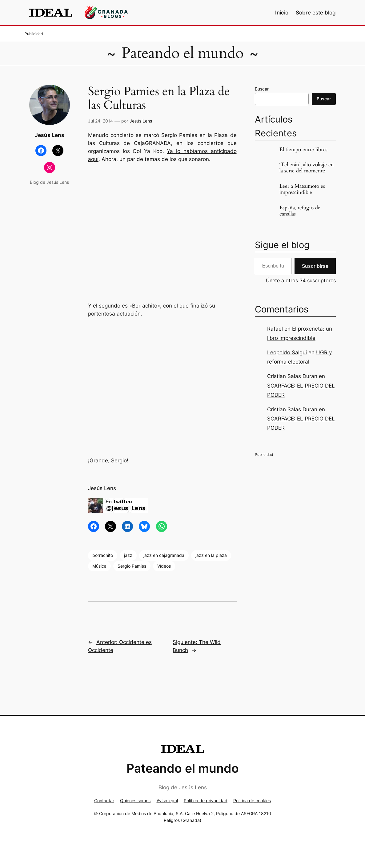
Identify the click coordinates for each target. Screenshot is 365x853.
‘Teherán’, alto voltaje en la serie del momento (306, 168)
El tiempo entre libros (303, 150)
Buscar (262, 88)
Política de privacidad (205, 800)
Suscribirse (315, 266)
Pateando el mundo (182, 53)
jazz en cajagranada (163, 555)
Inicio (281, 13)
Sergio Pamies (132, 566)
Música (99, 566)
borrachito (102, 555)
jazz (128, 555)
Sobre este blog (316, 13)
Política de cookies (252, 800)
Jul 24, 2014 (100, 120)
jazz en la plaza (211, 555)
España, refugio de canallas (299, 211)
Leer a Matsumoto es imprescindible (302, 189)
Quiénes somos (135, 800)
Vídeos (164, 566)
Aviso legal (167, 800)
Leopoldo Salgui (287, 352)
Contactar (104, 800)
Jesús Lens (141, 120)
